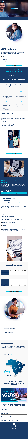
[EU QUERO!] (14, 66)
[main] (14, 48)
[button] (1, 1)
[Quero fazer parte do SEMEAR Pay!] (14, 292)
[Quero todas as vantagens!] (14, 193)
